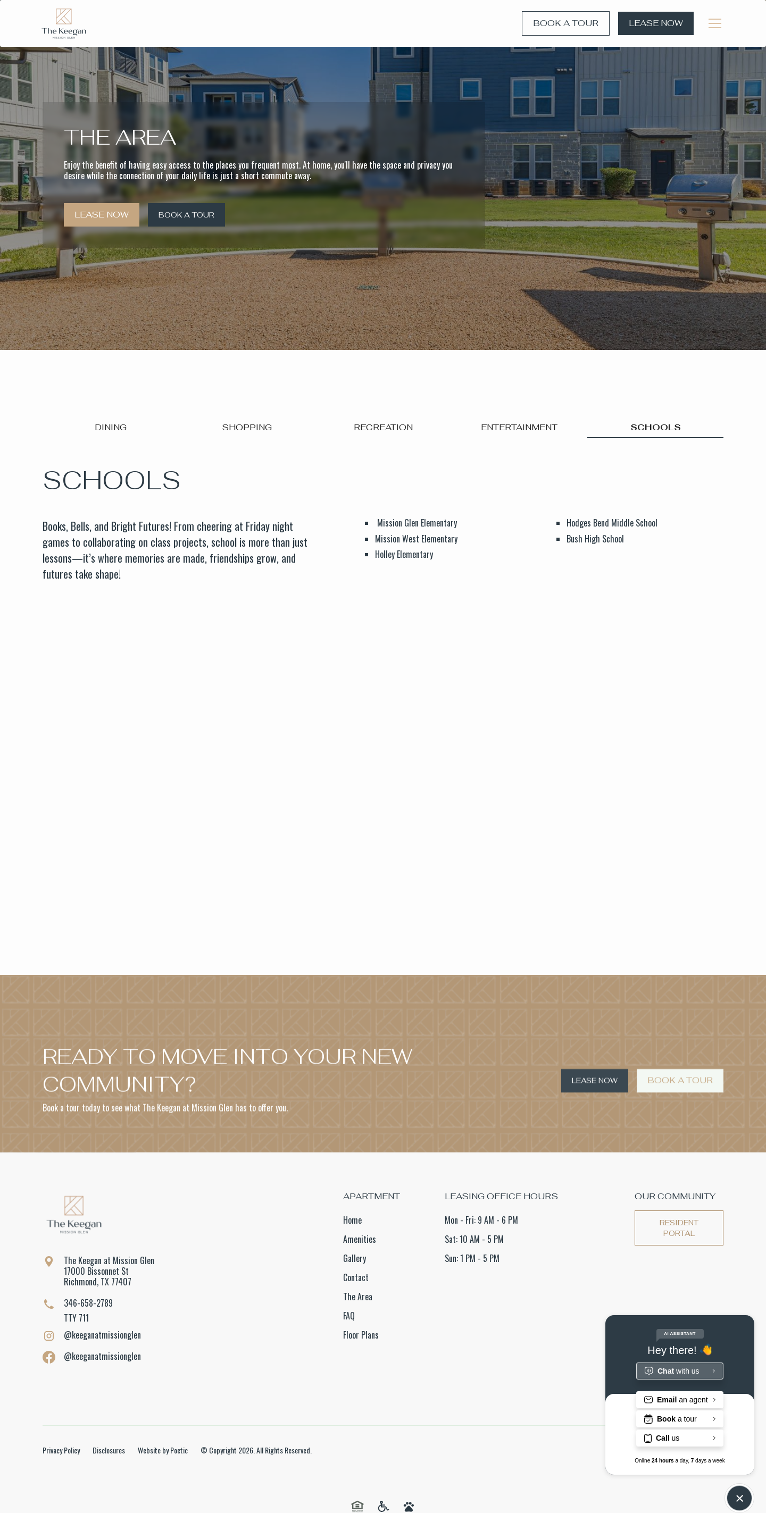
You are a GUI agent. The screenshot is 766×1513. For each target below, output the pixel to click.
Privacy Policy (61, 1450)
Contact (356, 1277)
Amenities (359, 1239)
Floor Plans (361, 1334)
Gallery (354, 1258)
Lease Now (656, 23)
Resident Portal (679, 1228)
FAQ (349, 1315)
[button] (715, 23)
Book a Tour (565, 23)
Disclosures (109, 1450)
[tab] (111, 428)
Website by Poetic (163, 1450)
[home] (63, 24)
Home (352, 1220)
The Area (357, 1296)
